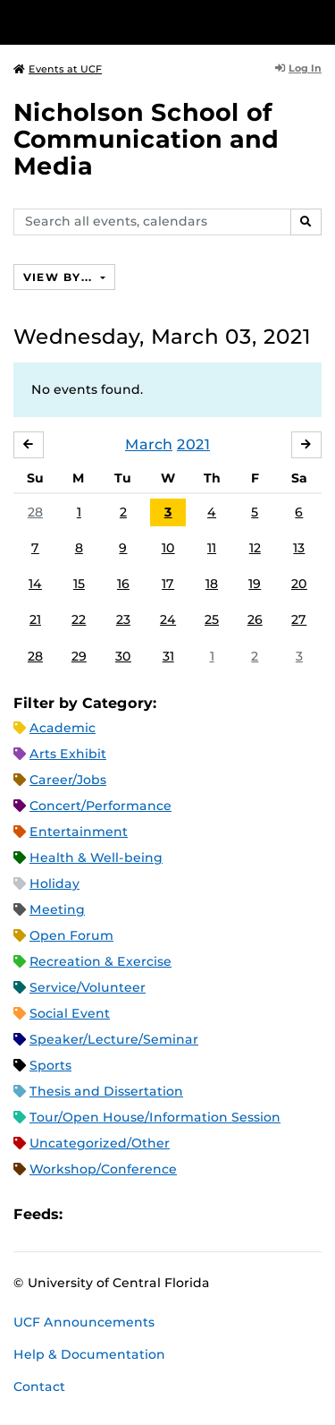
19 (254, 584)
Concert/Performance (100, 806)
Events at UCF (57, 69)
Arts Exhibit (67, 754)
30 (123, 656)
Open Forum (71, 935)
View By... (59, 277)
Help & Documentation (89, 1354)
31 (168, 656)
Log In (298, 68)
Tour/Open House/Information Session (155, 1117)
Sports (50, 1065)
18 (211, 584)
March (148, 444)
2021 (193, 444)
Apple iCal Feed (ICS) (86, 1215)
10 (168, 548)
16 (123, 584)
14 (35, 584)
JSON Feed (207, 1215)
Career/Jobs (67, 780)
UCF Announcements (84, 1322)
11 (211, 548)
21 (35, 619)
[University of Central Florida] (136, 22)
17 (168, 584)
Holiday (54, 883)
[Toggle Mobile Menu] (317, 21)
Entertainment (78, 831)
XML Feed (177, 1215)
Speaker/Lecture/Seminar (113, 1039)
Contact (39, 1386)
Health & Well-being (96, 857)
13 (299, 548)
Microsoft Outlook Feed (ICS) (116, 1215)
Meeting (57, 909)
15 (79, 584)
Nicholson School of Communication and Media (146, 139)
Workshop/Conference (103, 1169)
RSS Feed (146, 1215)
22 (78, 619)
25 (212, 619)
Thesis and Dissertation (106, 1091)
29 (79, 656)
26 (255, 619)
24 (168, 619)
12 (255, 548)
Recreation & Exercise (100, 961)
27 (298, 619)
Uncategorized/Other (99, 1143)
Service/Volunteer (87, 987)
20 (299, 584)
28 (35, 512)
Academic (62, 728)
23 (123, 619)
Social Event (69, 1013)
